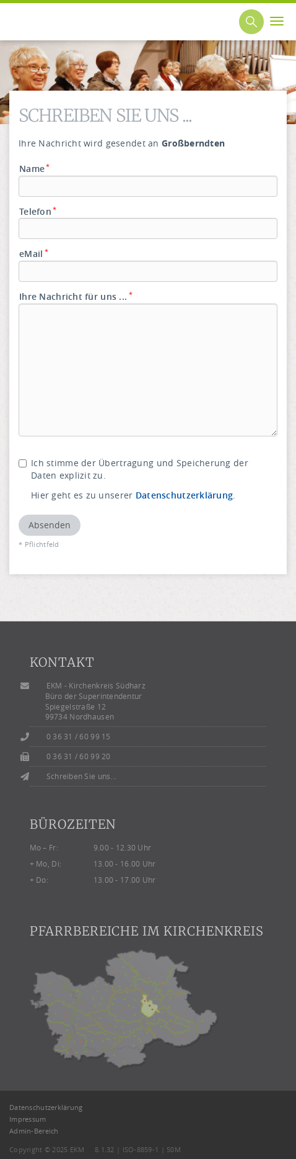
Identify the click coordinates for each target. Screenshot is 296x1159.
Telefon (38, 211)
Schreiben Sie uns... (81, 776)
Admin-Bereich (34, 1131)
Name (34, 168)
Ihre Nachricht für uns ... (76, 296)
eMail (33, 253)
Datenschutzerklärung (184, 495)
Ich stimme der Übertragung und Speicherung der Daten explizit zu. (133, 469)
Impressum (27, 1119)
